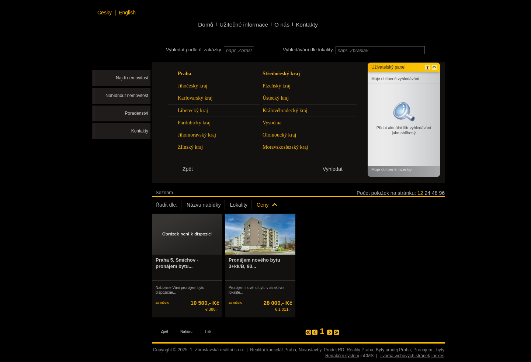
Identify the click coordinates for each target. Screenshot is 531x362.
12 (420, 193)
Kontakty (139, 131)
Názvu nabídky (204, 205)
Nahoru (186, 332)
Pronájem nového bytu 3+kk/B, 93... (254, 263)
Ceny (263, 205)
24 (427, 193)
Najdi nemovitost (132, 77)
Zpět (164, 332)
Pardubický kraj (194, 122)
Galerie (188, 192)
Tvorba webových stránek (405, 355)
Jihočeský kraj (192, 86)
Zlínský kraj (190, 147)
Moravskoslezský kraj (285, 147)
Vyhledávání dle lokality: (308, 49)
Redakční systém (342, 355)
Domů (205, 24)
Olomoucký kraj (279, 135)
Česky (104, 12)
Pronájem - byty (428, 349)
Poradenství (136, 113)
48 (435, 193)
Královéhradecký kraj (285, 110)
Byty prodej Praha (393, 349)
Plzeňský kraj (277, 86)
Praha (184, 73)
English (127, 12)
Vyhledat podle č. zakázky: (194, 49)
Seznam (164, 192)
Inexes (437, 355)
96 (442, 193)
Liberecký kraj (193, 110)
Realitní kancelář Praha (273, 349)
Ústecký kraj (276, 98)
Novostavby (310, 349)
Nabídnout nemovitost (126, 95)
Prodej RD (334, 349)
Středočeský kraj (281, 73)
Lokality (238, 205)
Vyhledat (333, 169)
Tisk (208, 332)
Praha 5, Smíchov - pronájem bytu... (177, 263)
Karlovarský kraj (195, 98)
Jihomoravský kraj (197, 135)
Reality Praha (360, 349)
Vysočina (272, 122)
